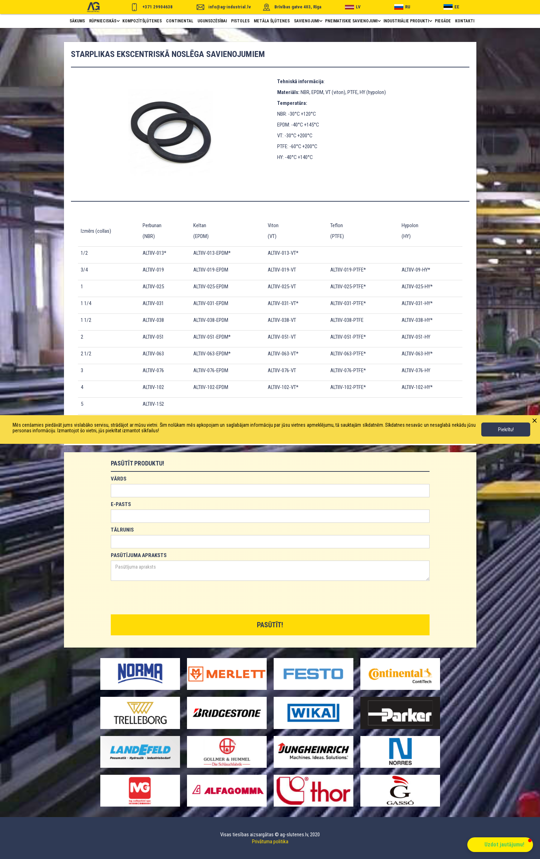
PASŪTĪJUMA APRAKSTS (139, 555)
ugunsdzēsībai (212, 21)
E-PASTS (121, 504)
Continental (179, 21)
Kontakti (464, 21)
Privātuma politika (270, 841)
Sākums (77, 21)
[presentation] (164, 598)
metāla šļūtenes (272, 21)
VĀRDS (119, 479)
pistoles (240, 21)
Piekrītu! (506, 429)
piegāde (443, 21)
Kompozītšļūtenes (142, 21)
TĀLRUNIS (122, 530)
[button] (103, 21)
